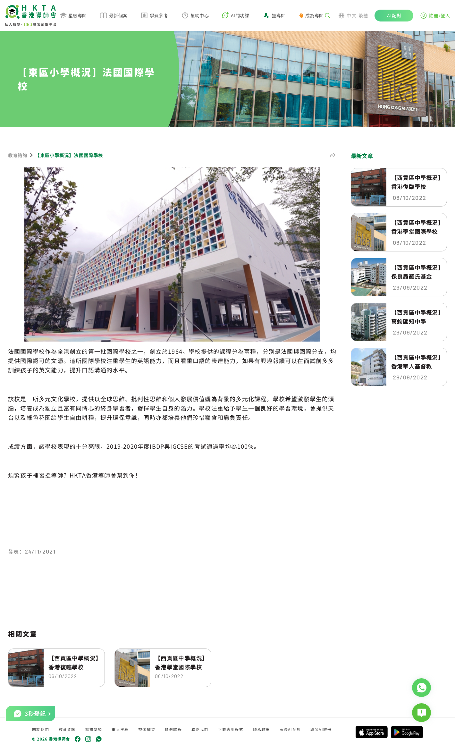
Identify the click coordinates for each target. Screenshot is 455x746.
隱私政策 (261, 729)
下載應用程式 (230, 729)
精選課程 (173, 729)
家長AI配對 (290, 729)
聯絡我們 (199, 729)
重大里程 (120, 729)
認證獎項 (93, 729)
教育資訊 (67, 729)
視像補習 (146, 729)
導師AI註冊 (321, 729)
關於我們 (40, 729)
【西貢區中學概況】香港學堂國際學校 (180, 662)
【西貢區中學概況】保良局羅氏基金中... (416, 272)
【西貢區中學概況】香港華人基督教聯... (416, 361)
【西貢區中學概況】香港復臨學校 (73, 662)
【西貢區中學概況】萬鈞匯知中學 (416, 316)
